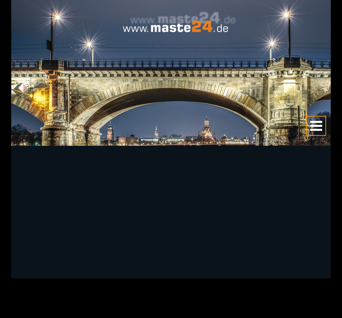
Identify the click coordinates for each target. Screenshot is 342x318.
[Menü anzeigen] (316, 126)
